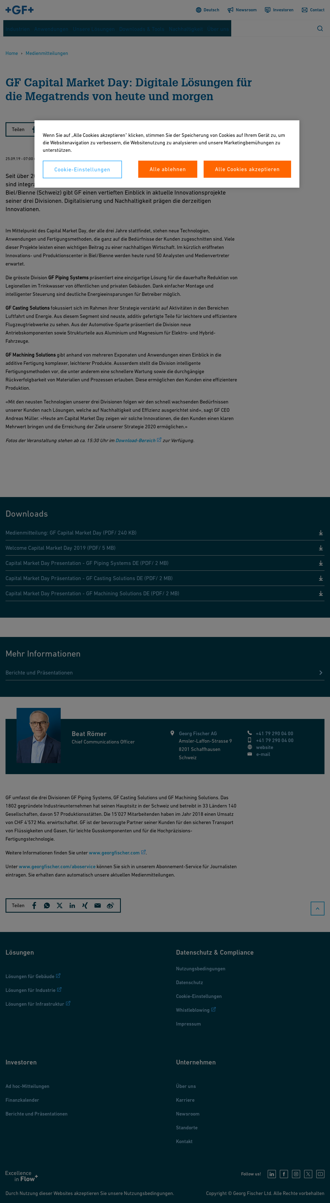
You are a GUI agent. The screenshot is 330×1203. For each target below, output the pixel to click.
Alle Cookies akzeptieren (247, 169)
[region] (166, 154)
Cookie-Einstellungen (82, 169)
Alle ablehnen (168, 169)
